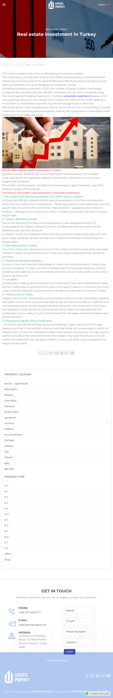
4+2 (6, 514)
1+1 (5, 491)
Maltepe (9, 440)
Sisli (6, 451)
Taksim (8, 457)
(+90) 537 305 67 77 (30, 612)
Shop (7, 559)
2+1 (6, 497)
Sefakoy (9, 446)
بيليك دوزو (9, 468)
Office (7, 554)
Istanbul (9, 423)
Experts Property (42, 691)
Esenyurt (9, 406)
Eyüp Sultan (11, 411)
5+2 (6, 525)
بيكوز (6, 463)
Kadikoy (9, 429)
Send (69, 651)
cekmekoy (10, 400)
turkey (63, 29)
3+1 (6, 503)
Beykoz (8, 395)
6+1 (6, 531)
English (104, 4)
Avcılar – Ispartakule (16, 383)
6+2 (6, 537)
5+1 (6, 520)
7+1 (6, 542)
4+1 (6, 508)
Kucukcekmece (13, 434)
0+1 (6, 485)
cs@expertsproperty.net (33, 624)
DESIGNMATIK (79, 691)
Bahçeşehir (11, 389)
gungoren (10, 417)
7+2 (6, 548)
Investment (52, 29)
